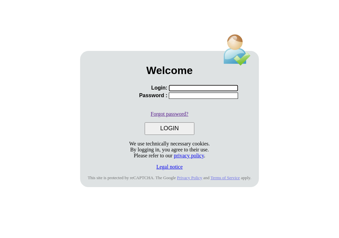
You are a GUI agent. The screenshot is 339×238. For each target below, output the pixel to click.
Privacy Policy (189, 177)
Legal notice (169, 167)
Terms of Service (225, 177)
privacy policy (189, 155)
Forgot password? (169, 114)
